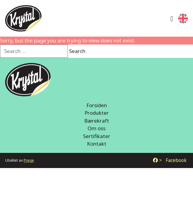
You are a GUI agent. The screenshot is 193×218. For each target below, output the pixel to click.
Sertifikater (96, 136)
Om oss (96, 128)
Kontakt (96, 143)
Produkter (97, 112)
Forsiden (96, 105)
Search (77, 51)
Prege (29, 160)
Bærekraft (96, 120)
